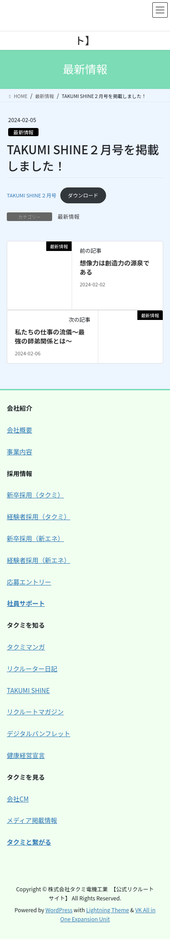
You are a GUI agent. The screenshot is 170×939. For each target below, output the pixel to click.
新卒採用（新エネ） (35, 538)
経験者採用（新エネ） (38, 560)
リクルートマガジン (35, 711)
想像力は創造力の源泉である (115, 267)
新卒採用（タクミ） (35, 494)
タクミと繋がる (29, 841)
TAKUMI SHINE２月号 (31, 195)
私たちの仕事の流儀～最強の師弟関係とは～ (50, 336)
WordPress (59, 910)
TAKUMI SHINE (28, 690)
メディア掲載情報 (32, 820)
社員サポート (26, 603)
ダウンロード (83, 195)
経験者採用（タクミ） (38, 516)
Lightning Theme (107, 910)
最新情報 (23, 132)
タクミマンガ (26, 646)
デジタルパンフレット (38, 733)
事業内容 (19, 451)
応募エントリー (29, 581)
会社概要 (19, 429)
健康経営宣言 (26, 755)
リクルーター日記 (32, 668)
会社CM (18, 798)
